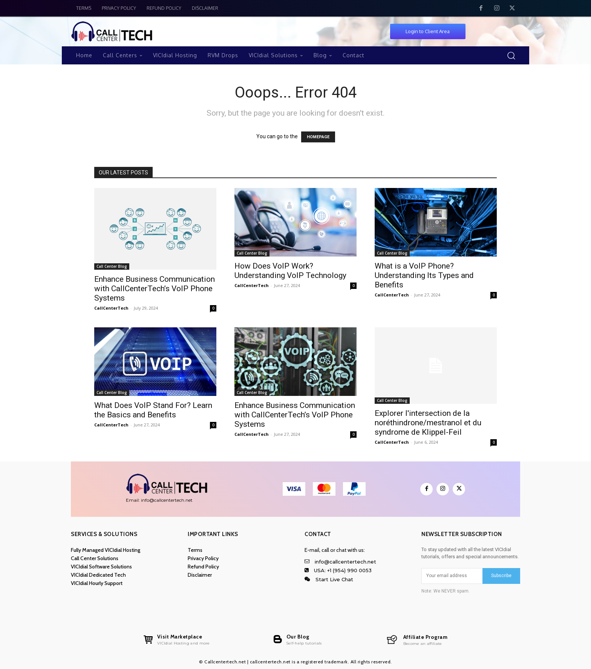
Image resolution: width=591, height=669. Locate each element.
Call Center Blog (111, 266)
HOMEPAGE (318, 136)
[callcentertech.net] (417, 640)
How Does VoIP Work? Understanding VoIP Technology (290, 270)
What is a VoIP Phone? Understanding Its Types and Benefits (424, 275)
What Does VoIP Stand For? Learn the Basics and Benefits (153, 410)
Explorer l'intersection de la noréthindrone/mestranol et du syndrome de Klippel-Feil (428, 423)
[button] (511, 55)
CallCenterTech (111, 308)
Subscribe (501, 575)
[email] (451, 576)
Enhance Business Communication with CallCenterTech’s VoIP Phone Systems (154, 288)
